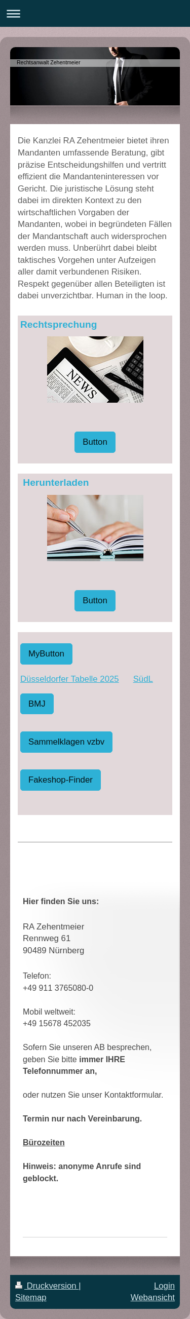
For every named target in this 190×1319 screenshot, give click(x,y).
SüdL (143, 679)
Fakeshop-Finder (60, 780)
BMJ (37, 704)
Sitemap (31, 1297)
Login (164, 1286)
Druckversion (47, 1286)
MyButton (46, 653)
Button (95, 442)
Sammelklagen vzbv (66, 742)
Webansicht (153, 1297)
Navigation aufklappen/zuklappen (95, 13)
